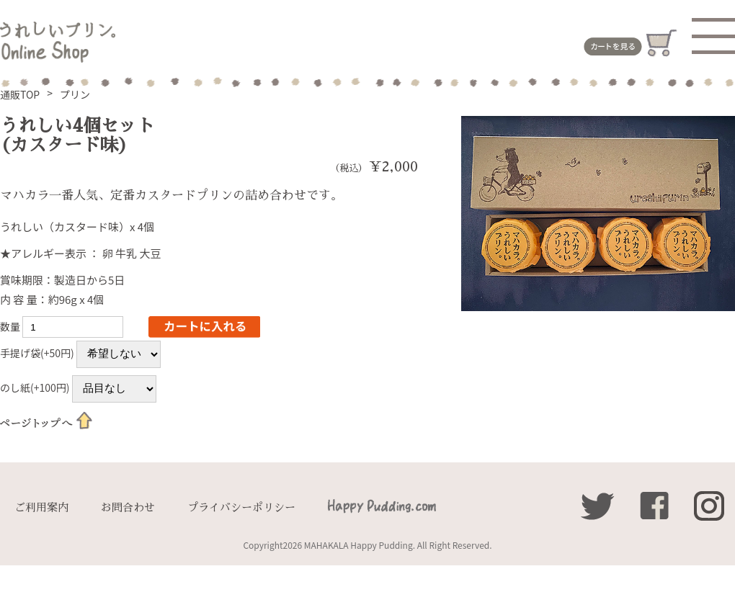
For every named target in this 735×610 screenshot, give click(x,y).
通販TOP (20, 94)
